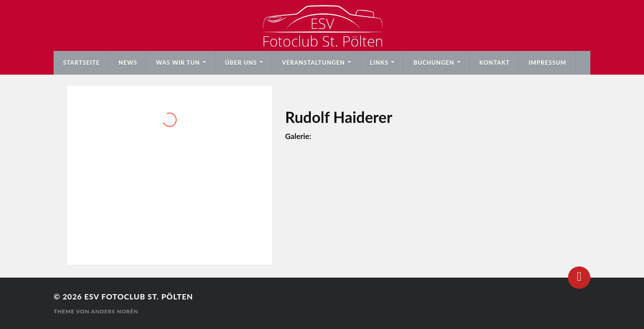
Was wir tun (178, 62)
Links (379, 62)
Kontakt (494, 62)
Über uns (241, 62)
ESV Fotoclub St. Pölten (138, 296)
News (128, 62)
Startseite (81, 62)
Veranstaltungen (313, 62)
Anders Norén (115, 311)
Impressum (548, 62)
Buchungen (433, 62)
